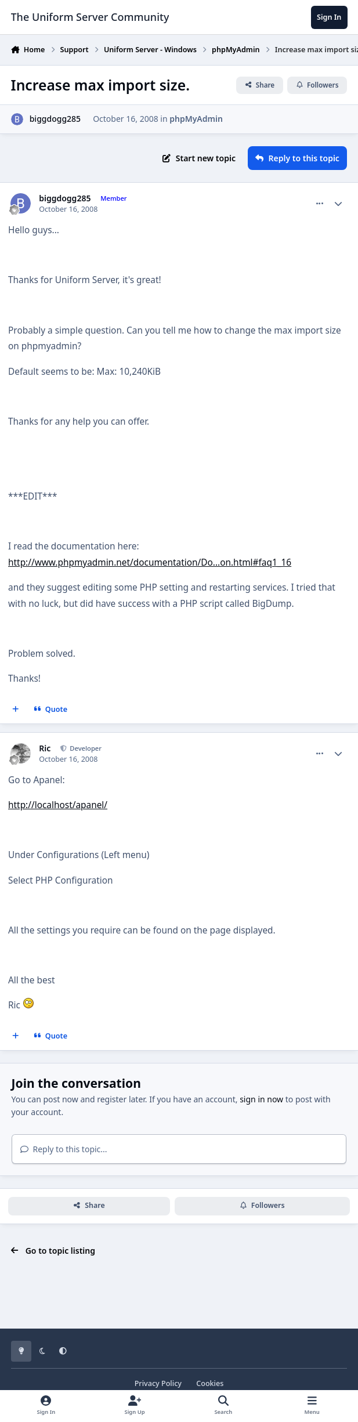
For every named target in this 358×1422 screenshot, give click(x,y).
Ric (44, 748)
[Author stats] (338, 203)
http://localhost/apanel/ (57, 805)
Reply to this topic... (63, 1149)
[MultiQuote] (16, 709)
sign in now (261, 1099)
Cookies (209, 1383)
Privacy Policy (158, 1383)
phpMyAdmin (196, 118)
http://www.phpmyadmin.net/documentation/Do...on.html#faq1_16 (149, 562)
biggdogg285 (55, 118)
